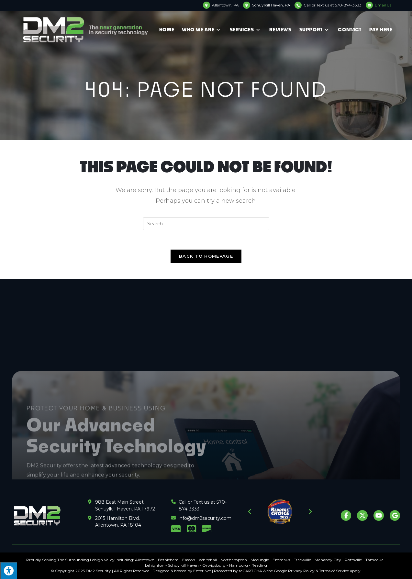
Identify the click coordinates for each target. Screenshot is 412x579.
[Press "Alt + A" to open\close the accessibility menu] (8, 570)
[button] (249, 512)
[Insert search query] (206, 223)
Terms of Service (334, 570)
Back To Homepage (206, 256)
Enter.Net (202, 570)
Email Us (383, 5)
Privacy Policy (301, 570)
